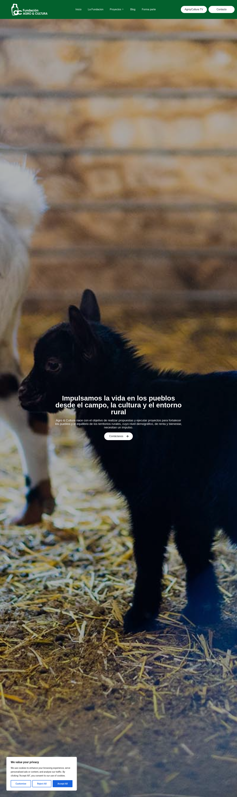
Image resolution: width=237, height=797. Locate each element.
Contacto (221, 9)
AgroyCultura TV (194, 9)
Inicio (78, 9)
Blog (132, 9)
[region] (41, 774)
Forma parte (149, 9)
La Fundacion (95, 9)
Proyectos (117, 9)
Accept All (62, 783)
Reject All (42, 783)
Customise (21, 783)
